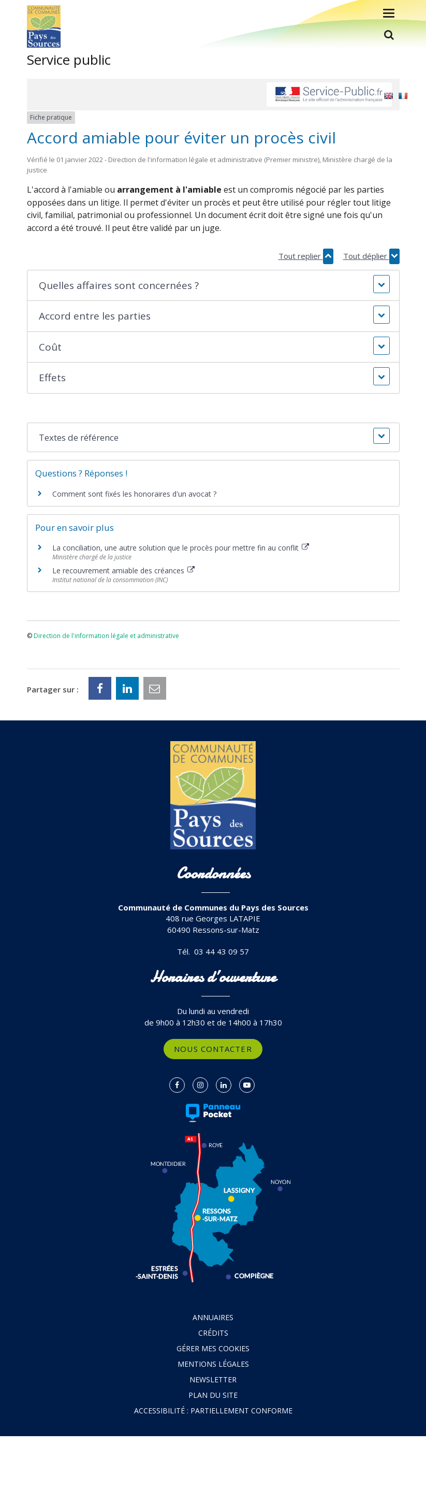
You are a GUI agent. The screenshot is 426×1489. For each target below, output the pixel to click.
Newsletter (213, 1379)
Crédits (213, 1333)
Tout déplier (371, 256)
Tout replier (305, 256)
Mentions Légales (213, 1364)
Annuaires (213, 1317)
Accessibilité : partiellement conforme (213, 1410)
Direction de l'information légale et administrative (106, 635)
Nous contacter (213, 1049)
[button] (213, 285)
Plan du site (213, 1395)
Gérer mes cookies (213, 1348)
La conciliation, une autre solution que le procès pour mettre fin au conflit (181, 548)
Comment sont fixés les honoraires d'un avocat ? (134, 494)
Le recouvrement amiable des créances (123, 570)
